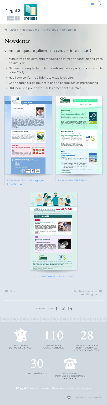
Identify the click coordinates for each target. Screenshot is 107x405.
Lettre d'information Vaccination (53, 276)
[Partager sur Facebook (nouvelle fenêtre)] (57, 309)
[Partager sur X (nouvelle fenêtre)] (63, 309)
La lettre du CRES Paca (72, 180)
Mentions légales (80, 388)
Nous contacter (40, 388)
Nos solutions (30, 29)
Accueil (14, 29)
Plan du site (59, 388)
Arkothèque (50, 29)
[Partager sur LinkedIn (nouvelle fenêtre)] (70, 309)
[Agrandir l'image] (28, 135)
